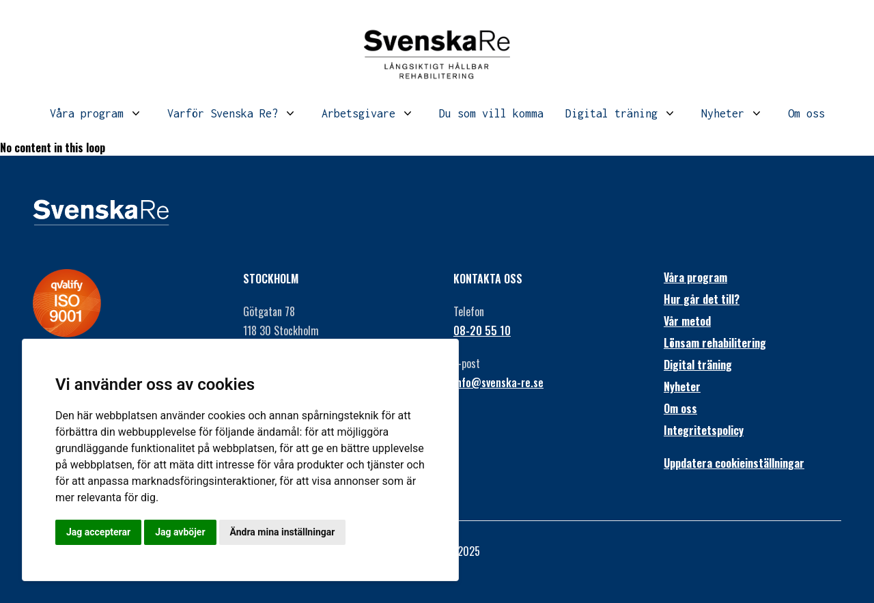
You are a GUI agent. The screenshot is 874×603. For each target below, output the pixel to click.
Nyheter (722, 113)
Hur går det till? (701, 299)
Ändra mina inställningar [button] (282, 532)
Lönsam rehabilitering (715, 343)
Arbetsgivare (358, 113)
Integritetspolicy (704, 430)
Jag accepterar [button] (98, 532)
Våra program (87, 113)
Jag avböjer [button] (180, 532)
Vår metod (687, 321)
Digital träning (611, 113)
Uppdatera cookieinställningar (734, 463)
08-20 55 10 (482, 330)
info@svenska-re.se (498, 382)
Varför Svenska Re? (222, 113)
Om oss (806, 113)
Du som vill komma (491, 113)
